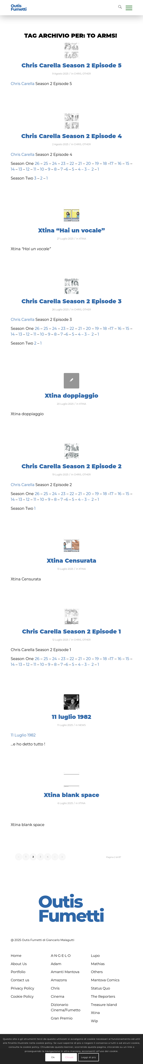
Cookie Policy (22, 996)
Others (97, 972)
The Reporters (103, 996)
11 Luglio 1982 (23, 735)
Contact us (20, 980)
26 (37, 163)
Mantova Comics (105, 980)
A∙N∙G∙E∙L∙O (61, 956)
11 (34, 169)
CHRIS (77, 73)
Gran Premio (62, 1018)
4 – (80, 169)
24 (55, 163)
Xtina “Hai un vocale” (71, 230)
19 (97, 163)
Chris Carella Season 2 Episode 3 (72, 301)
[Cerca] (118, 7)
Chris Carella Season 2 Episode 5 (72, 65)
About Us (19, 964)
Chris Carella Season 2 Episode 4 (71, 136)
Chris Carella (22, 83)
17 (111, 163)
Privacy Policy (22, 988)
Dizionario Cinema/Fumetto (65, 1007)
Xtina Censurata (71, 560)
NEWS (82, 725)
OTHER (86, 73)
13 (20, 169)
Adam (56, 964)
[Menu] (127, 7)
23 (63, 163)
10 (42, 169)
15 (127, 163)
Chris (55, 988)
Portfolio (18, 972)
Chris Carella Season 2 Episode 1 (71, 631)
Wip (94, 1021)
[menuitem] (118, 7)
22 (71, 163)
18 (105, 163)
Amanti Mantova (65, 972)
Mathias (98, 964)
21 (79, 163)
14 (13, 169)
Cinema (57, 996)
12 (28, 169)
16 (119, 163)
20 (89, 163)
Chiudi (69, 1057)
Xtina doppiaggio (71, 395)
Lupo (95, 956)
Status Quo (100, 988)
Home (16, 956)
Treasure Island (104, 1005)
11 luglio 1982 (71, 716)
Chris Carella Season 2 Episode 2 (72, 466)
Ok (53, 1057)
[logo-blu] (19, 7)
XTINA (82, 238)
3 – (87, 169)
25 (46, 163)
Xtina (95, 1013)
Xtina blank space (71, 795)
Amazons (59, 980)
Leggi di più (88, 1057)
